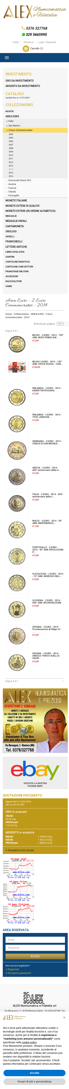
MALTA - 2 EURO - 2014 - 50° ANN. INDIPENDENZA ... (47, 522)
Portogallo (12, 195)
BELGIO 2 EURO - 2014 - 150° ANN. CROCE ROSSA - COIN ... (47, 362)
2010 (11, 155)
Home (8, 314)
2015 (11, 173)
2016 (11, 176)
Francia (11, 188)
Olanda (11, 192)
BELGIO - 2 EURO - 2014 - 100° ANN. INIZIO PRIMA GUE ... (47, 336)
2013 (11, 166)
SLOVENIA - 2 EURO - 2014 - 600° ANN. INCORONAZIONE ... (47, 601)
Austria (11, 184)
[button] (64, 1017)
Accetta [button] (34, 1072)
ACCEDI (35, 956)
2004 (11, 134)
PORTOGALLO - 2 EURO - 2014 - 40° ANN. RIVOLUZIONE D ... (47, 549)
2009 (11, 152)
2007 (11, 145)
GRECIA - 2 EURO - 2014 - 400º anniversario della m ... (46, 468)
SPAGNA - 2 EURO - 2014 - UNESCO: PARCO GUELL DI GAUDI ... (46, 655)
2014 (11, 169)
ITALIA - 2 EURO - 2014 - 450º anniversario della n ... (47, 495)
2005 (11, 138)
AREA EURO (37, 314)
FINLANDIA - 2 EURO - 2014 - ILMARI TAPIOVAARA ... (47, 389)
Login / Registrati (47, 42)
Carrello (36, 48)
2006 (11, 141)
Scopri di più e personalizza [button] (34, 1081)
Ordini (16, 42)
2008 (11, 148)
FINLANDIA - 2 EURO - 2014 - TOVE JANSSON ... (47, 415)
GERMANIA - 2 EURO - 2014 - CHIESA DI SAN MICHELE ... (47, 442)
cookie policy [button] (29, 1042)
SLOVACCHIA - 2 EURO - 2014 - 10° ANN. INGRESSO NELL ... (47, 575)
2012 (11, 162)
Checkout (28, 42)
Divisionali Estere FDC (18, 180)
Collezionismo (21, 314)
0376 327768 (36, 28)
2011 (11, 159)
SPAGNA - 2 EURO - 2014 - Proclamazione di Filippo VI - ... (47, 629)
